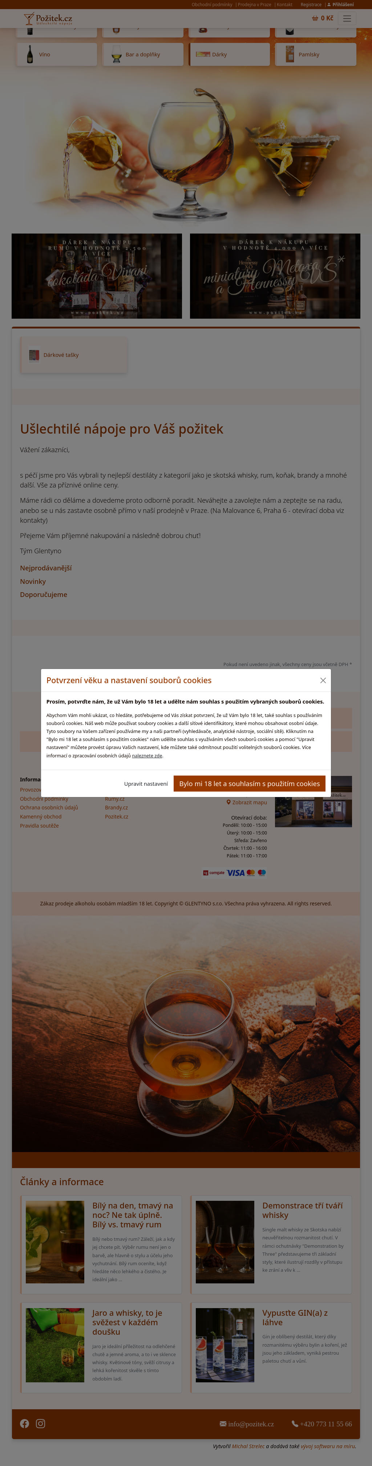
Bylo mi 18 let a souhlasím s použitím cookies (249, 783)
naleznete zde (147, 755)
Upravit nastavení (146, 783)
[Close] (323, 680)
